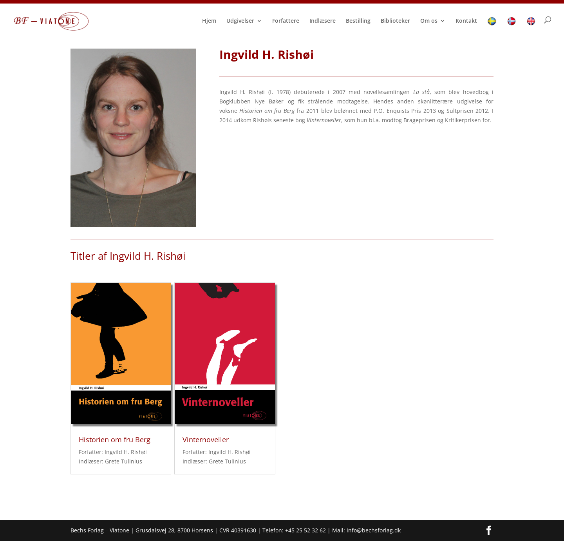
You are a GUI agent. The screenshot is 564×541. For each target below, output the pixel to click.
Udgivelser (240, 21)
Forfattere (285, 21)
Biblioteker (395, 21)
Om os (428, 21)
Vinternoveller (206, 439)
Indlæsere (322, 21)
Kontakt (466, 21)
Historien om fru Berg (114, 439)
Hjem (209, 21)
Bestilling (358, 21)
